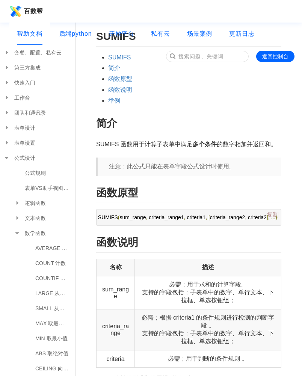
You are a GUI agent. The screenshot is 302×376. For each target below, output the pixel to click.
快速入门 (19, 82)
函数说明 (120, 89)
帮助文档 (29, 33)
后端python (75, 33)
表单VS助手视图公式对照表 (50, 188)
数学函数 (30, 233)
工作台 (17, 97)
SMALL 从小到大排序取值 (55, 308)
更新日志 (242, 33)
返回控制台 (275, 56)
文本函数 (30, 218)
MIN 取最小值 (51, 338)
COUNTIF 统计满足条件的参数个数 (55, 278)
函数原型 (120, 79)
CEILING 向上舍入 (55, 368)
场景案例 (200, 33)
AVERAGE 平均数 (55, 248)
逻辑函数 (30, 203)
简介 (114, 68)
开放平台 (121, 33)
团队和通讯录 (25, 112)
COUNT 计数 (50, 263)
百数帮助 (25, 11)
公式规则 (35, 173)
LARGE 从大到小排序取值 (55, 293)
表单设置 (19, 142)
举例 (114, 100)
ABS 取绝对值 (51, 353)
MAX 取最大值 (52, 323)
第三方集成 (22, 67)
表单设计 (19, 127)
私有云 (160, 33)
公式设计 (19, 157)
